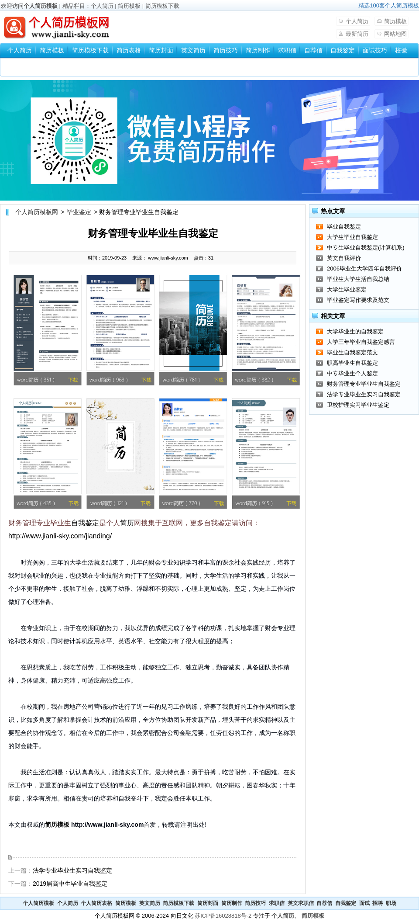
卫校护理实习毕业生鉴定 (358, 405)
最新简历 (357, 34)
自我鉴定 (342, 50)
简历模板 (129, 6)
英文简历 (193, 50)
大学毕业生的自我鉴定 (355, 331)
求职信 (287, 50)
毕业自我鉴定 (344, 226)
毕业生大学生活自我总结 (358, 279)
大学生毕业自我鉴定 (352, 237)
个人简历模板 (41, 6)
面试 (364, 903)
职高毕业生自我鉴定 (352, 363)
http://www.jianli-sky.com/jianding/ (60, 536)
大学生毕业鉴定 (347, 289)
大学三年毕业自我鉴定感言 (361, 342)
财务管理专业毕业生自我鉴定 (364, 384)
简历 (127, 523)
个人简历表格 (96, 903)
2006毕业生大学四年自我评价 (364, 268)
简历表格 (129, 50)
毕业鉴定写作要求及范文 (358, 300)
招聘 (377, 903)
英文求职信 (301, 903)
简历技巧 (225, 50)
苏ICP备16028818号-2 (223, 915)
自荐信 (313, 50)
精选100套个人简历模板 (388, 5)
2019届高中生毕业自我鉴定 (70, 883)
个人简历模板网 (36, 211)
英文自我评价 (344, 258)
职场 (391, 903)
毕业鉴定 (79, 211)
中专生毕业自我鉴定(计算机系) (366, 247)
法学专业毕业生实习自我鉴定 (72, 870)
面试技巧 (375, 50)
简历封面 (161, 50)
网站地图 (395, 34)
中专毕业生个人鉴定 (352, 373)
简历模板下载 (162, 6)
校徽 (401, 50)
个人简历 (102, 6)
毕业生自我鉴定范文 (352, 352)
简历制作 (258, 50)
